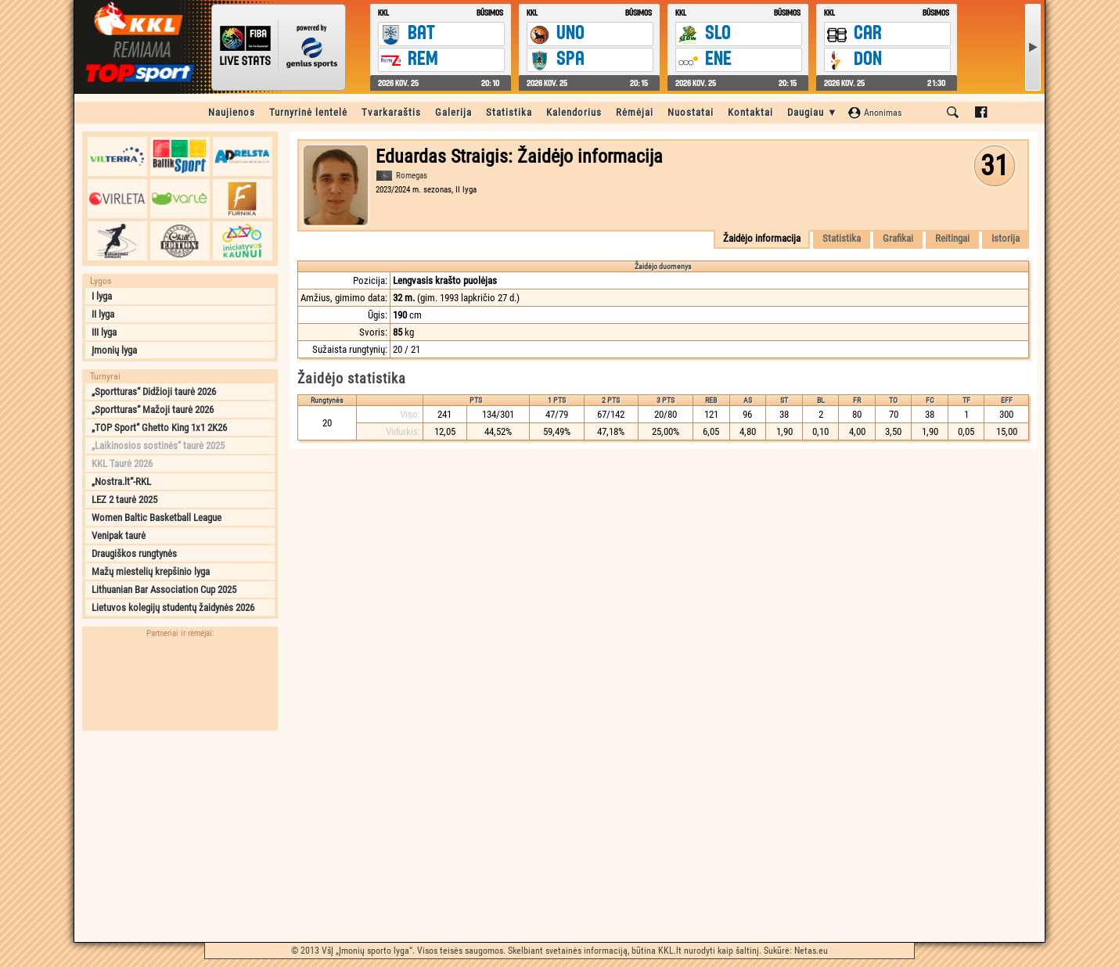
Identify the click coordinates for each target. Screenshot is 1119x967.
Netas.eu (811, 950)
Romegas (411, 176)
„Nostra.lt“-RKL (121, 481)
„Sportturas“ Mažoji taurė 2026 (153, 409)
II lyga (103, 314)
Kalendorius (574, 112)
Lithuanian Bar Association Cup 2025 (164, 589)
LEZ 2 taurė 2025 (124, 499)
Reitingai (952, 238)
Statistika (509, 112)
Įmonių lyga (114, 350)
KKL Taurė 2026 (122, 463)
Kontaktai (750, 112)
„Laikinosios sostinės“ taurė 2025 (158, 445)
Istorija (1005, 238)
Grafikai (898, 238)
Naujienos (231, 112)
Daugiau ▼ (812, 112)
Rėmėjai (634, 112)
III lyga (104, 332)
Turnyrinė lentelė (308, 112)
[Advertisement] (180, 836)
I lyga (102, 296)
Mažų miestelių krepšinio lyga (151, 571)
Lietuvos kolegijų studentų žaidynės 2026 (173, 607)
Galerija (453, 112)
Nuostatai (690, 112)
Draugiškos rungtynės (134, 553)
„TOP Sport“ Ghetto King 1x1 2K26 (159, 427)
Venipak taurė (119, 535)
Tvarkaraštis (391, 112)
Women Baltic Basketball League (156, 517)
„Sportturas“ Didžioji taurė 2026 (154, 391)
